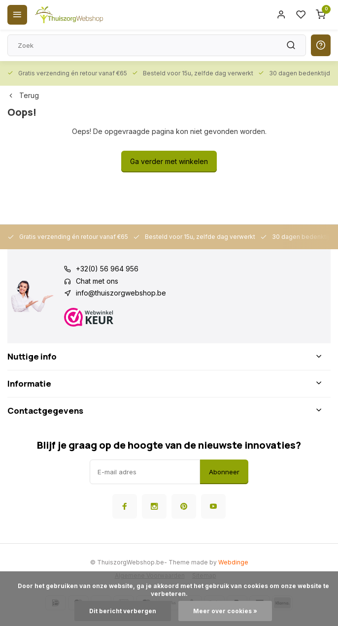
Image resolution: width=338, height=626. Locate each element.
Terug (23, 95)
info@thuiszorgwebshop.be (121, 293)
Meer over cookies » (225, 611)
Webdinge (233, 562)
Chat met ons (97, 281)
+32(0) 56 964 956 (107, 268)
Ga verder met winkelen (169, 161)
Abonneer (224, 472)
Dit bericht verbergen (122, 611)
